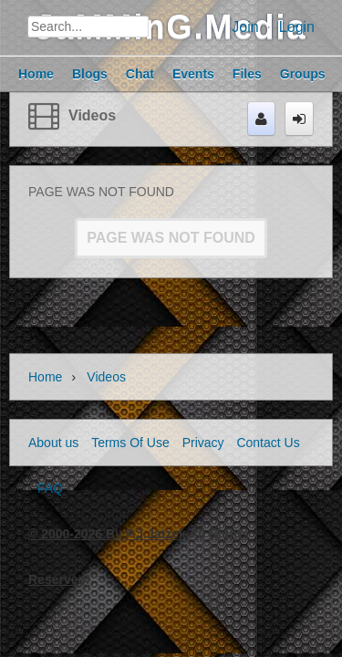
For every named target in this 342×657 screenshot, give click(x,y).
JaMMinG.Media (170, 27)
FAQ (50, 488)
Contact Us (267, 442)
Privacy (203, 442)
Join (245, 27)
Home (45, 377)
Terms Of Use (130, 442)
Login (297, 27)
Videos (92, 115)
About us (53, 442)
